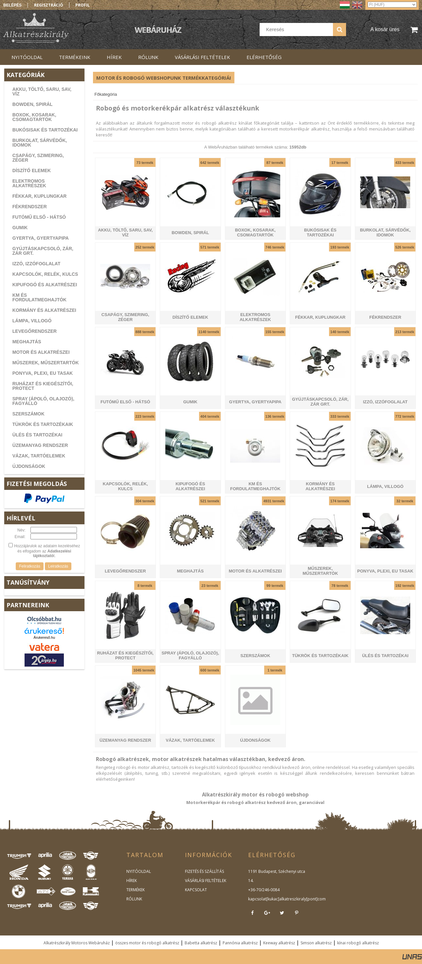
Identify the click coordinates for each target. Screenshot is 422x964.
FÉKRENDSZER (29, 206)
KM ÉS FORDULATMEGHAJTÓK (39, 297)
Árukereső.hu (44, 637)
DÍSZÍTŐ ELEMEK (31, 170)
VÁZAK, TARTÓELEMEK (38, 455)
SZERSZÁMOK (28, 413)
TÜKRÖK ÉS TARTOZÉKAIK (42, 424)
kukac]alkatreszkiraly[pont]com (296, 899)
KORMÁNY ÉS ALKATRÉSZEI (44, 310)
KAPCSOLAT (196, 890)
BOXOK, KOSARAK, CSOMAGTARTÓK (34, 117)
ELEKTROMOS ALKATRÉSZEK (29, 183)
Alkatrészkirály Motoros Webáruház (77, 943)
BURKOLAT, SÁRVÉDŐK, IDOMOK (39, 143)
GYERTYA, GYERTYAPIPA (40, 238)
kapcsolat (257, 899)
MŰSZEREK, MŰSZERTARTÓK (45, 362)
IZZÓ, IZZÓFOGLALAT (36, 263)
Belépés (12, 5)
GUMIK (20, 227)
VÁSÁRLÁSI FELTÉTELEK (205, 880)
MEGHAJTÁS (26, 341)
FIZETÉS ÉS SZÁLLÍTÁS (204, 871)
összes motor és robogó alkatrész (147, 943)
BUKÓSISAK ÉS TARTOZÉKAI (45, 129)
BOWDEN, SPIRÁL (32, 104)
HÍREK (131, 880)
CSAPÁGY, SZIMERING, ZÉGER (38, 158)
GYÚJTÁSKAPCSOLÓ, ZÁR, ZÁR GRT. (42, 251)
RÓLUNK (134, 899)
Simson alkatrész (316, 943)
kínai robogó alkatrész (358, 943)
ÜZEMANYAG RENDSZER (40, 445)
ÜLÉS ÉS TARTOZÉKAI (37, 434)
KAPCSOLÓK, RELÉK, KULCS (45, 274)
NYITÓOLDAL (138, 871)
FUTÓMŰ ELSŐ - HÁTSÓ (39, 217)
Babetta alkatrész (201, 943)
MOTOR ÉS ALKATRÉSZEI (41, 352)
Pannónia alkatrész (240, 943)
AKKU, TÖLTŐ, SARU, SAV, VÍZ (41, 91)
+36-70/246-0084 (264, 890)
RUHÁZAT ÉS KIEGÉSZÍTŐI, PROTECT (42, 386)
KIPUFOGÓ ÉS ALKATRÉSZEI (44, 284)
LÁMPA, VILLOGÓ (32, 320)
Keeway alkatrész (279, 943)
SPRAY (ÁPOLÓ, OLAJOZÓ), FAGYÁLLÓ (43, 401)
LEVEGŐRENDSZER (34, 331)
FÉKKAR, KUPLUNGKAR (39, 196)
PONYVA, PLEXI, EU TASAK (42, 373)
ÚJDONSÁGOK (28, 466)
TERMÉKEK (135, 890)
